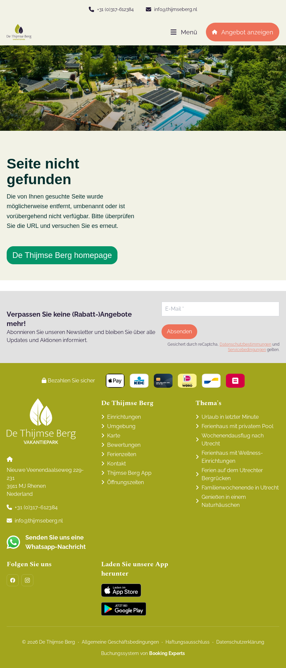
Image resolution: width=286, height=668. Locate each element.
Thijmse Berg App (129, 473)
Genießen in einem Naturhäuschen (224, 501)
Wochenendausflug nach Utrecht (233, 439)
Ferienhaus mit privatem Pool (237, 426)
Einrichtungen (124, 417)
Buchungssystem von (143, 653)
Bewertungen (123, 445)
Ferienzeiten (121, 454)
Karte (113, 435)
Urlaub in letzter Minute (230, 417)
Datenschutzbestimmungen (245, 344)
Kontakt (116, 463)
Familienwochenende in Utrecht (240, 487)
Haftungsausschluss (188, 642)
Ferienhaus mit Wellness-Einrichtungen (232, 457)
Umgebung (121, 426)
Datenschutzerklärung (240, 642)
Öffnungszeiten (125, 482)
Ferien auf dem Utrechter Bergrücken (232, 474)
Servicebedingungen (247, 349)
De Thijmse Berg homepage (62, 255)
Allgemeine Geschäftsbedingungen (120, 642)
